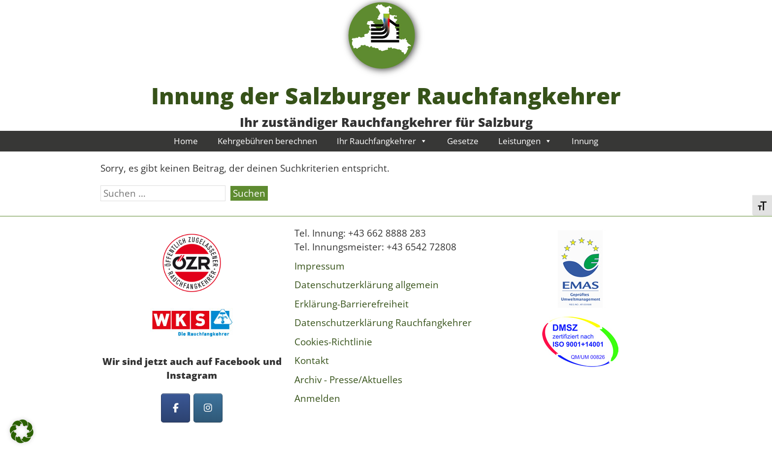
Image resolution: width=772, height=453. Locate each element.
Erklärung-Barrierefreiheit (351, 304)
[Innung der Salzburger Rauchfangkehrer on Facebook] (175, 408)
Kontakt (311, 360)
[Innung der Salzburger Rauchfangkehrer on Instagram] (208, 408)
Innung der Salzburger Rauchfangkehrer (386, 95)
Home (186, 141)
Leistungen (525, 141)
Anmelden (317, 398)
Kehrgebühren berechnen (267, 141)
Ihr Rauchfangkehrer (382, 141)
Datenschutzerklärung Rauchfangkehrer (383, 322)
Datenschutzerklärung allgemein (366, 284)
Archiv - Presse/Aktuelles (348, 379)
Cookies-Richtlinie (333, 341)
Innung (585, 141)
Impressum (319, 266)
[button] (21, 431)
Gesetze (463, 141)
